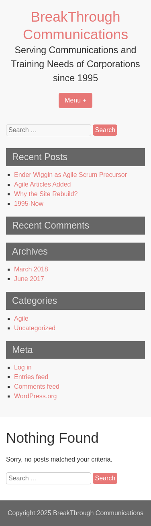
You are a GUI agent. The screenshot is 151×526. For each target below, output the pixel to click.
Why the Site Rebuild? (46, 194)
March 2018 (31, 269)
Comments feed (36, 386)
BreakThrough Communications (98, 513)
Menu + (75, 100)
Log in (23, 367)
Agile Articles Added (42, 184)
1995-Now (28, 203)
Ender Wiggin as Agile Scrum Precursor (70, 174)
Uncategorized (34, 328)
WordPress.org (35, 396)
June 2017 (29, 278)
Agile (21, 318)
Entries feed (31, 376)
